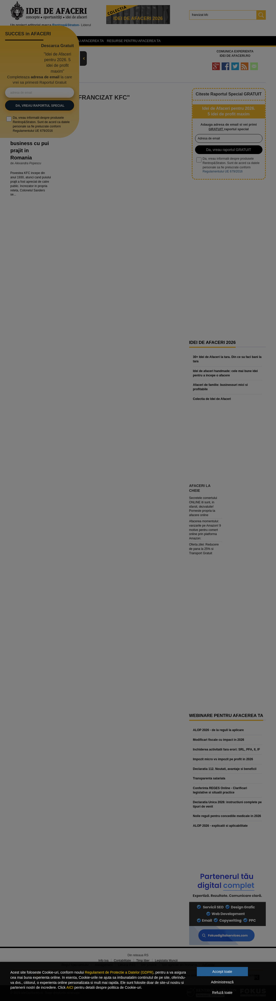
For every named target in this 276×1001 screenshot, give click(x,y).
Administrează (222, 982)
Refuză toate (222, 993)
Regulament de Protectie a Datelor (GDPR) (119, 972)
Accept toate (222, 972)
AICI (69, 987)
